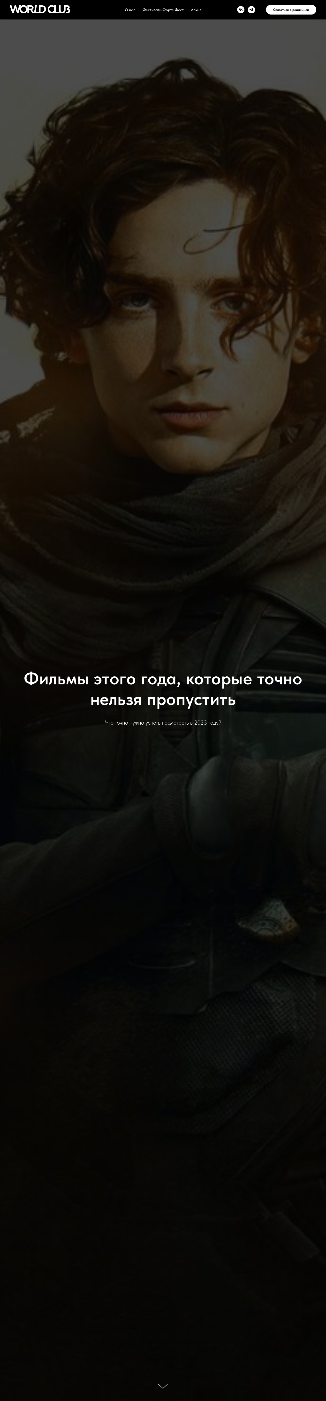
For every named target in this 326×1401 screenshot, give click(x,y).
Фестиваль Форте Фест (163, 10)
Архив (196, 10)
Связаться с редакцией (291, 10)
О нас (130, 10)
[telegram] (251, 9)
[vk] (240, 9)
